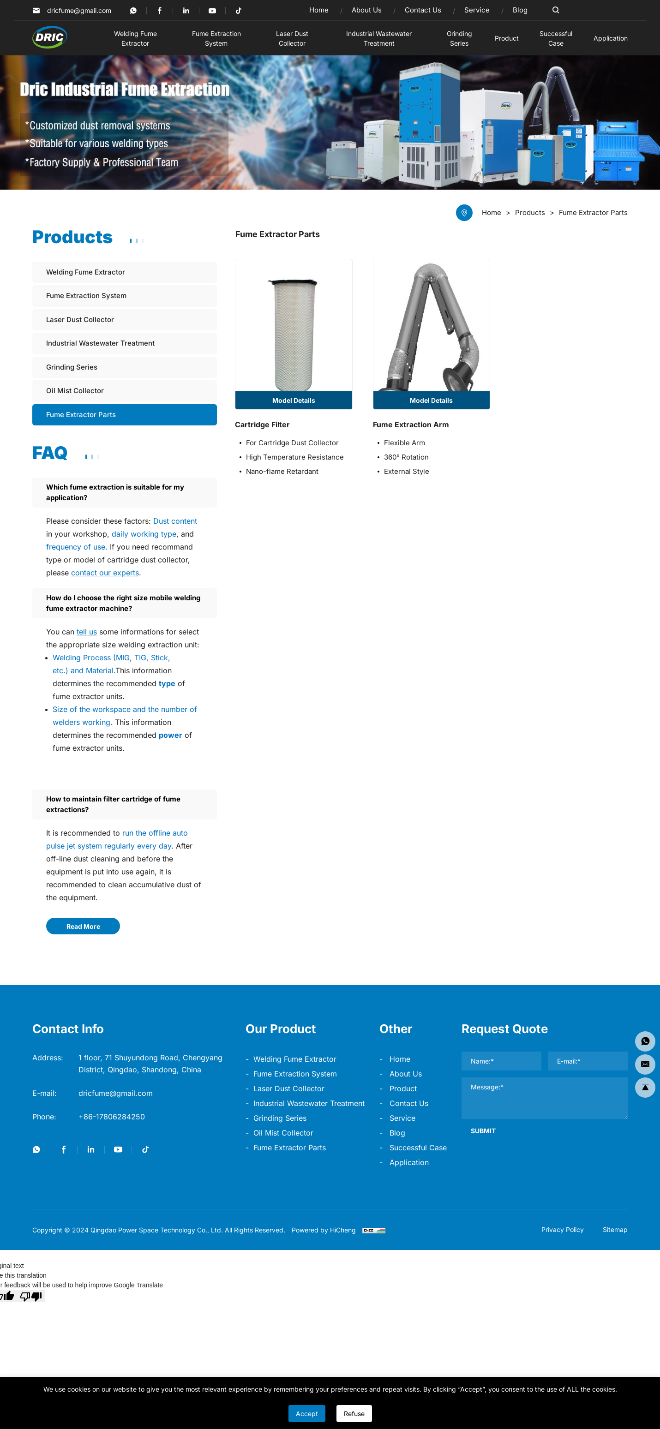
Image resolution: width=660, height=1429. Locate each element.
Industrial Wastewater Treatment (309, 1103)
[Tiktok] (238, 10)
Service (402, 1118)
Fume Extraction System (295, 1073)
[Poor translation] (31, 1296)
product (403, 1088)
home (400, 1059)
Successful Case (418, 1147)
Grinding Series (279, 1118)
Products (530, 212)
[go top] (644, 1087)
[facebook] (159, 10)
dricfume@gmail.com (79, 10)
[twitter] (133, 10)
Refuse (354, 1413)
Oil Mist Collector (283, 1132)
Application (409, 1162)
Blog (397, 1132)
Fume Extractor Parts (289, 1147)
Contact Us (409, 1103)
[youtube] (212, 10)
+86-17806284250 (111, 1116)
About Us (406, 1073)
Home (491, 212)
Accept (307, 1413)
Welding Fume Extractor (294, 1059)
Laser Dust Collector (288, 1088)
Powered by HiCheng (324, 1230)
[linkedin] (186, 10)
